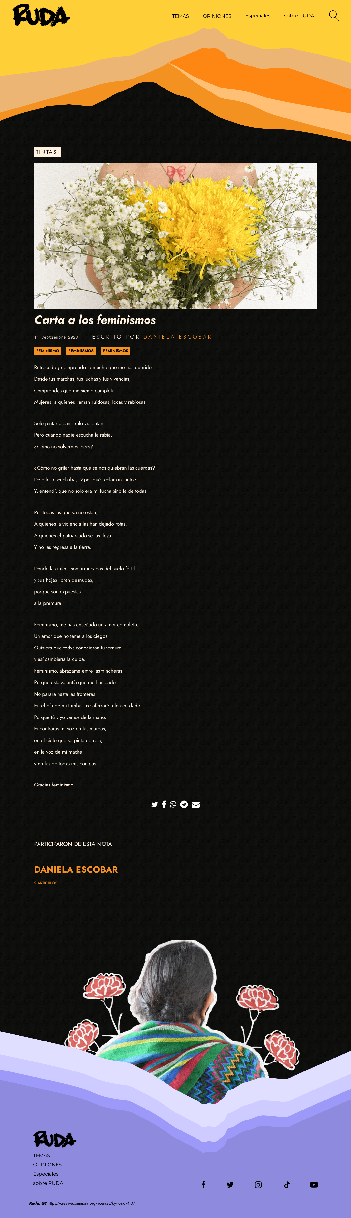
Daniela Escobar (178, 337)
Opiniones (47, 1165)
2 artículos (45, 883)
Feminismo (47, 351)
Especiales (258, 16)
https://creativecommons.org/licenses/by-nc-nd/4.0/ (82, 1203)
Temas (41, 1155)
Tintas (46, 152)
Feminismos (81, 351)
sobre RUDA (299, 16)
